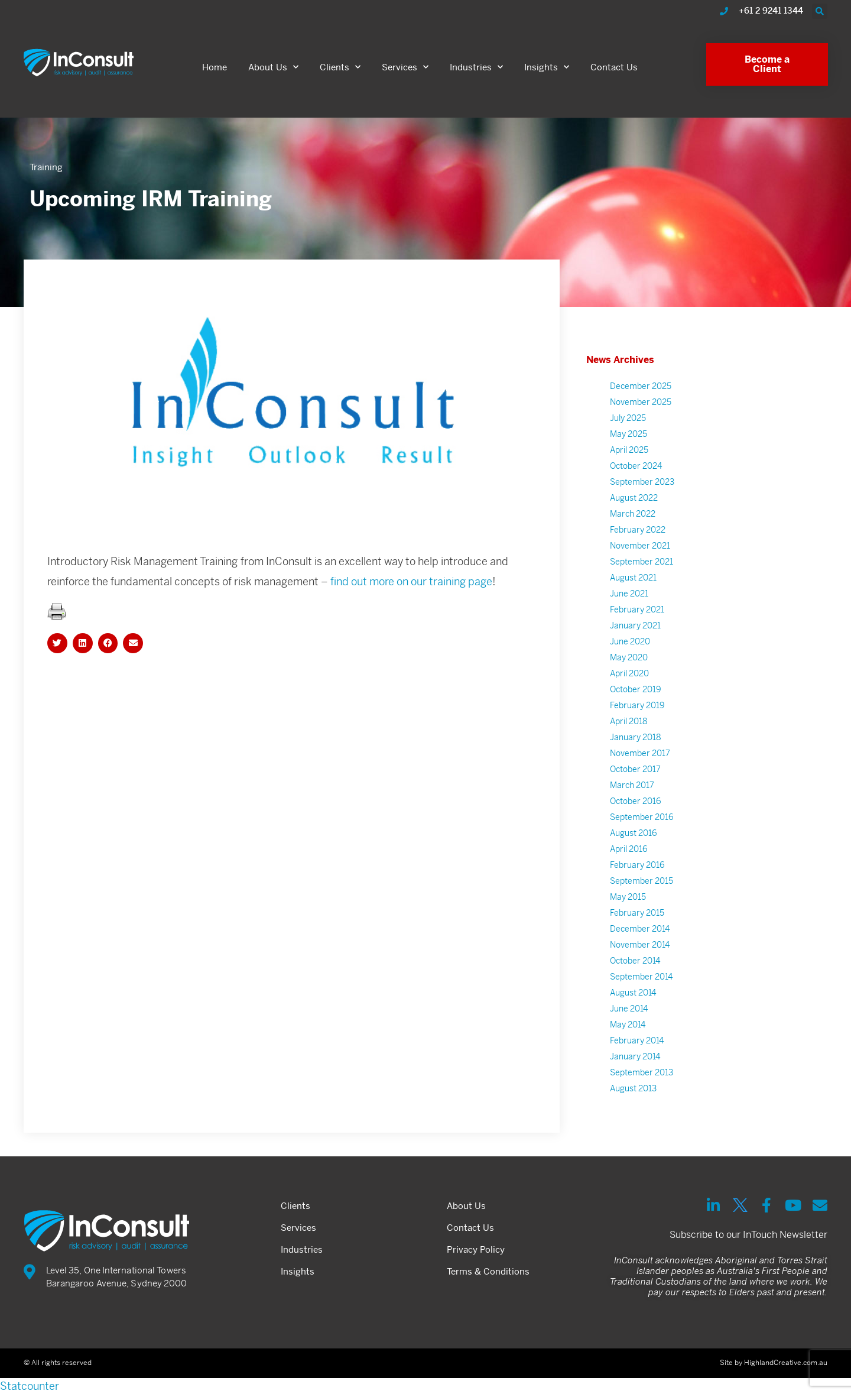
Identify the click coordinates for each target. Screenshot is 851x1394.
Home (214, 67)
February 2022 (637, 536)
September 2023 (642, 488)
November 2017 (640, 759)
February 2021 (637, 616)
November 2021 (640, 552)
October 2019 (635, 695)
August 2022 (634, 504)
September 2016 (642, 823)
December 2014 (640, 935)
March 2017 (632, 791)
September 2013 (641, 1079)
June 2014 (629, 1015)
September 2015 (641, 887)
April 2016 (629, 855)
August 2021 (633, 584)
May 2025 (628, 440)
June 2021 (629, 600)
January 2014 (635, 1063)
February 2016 (637, 871)
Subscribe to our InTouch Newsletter (748, 1234)
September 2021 (641, 568)
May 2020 (629, 664)
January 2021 (635, 632)
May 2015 (628, 903)
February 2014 (637, 1047)
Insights (546, 67)
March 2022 (632, 520)
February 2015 (637, 919)
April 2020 (629, 680)
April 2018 (629, 727)
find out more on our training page (411, 588)
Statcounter (29, 1386)
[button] (819, 11)
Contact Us (614, 67)
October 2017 (635, 775)
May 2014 (627, 1031)
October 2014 (635, 967)
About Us (273, 67)
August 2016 (633, 839)
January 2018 (635, 743)
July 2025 (628, 424)
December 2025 (640, 392)
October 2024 (636, 472)
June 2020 (630, 648)
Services (405, 67)
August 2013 (633, 1095)
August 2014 (633, 999)
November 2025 (640, 408)
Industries (476, 67)
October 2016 (635, 807)
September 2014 (641, 983)
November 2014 (640, 951)
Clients (340, 67)
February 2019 (637, 711)
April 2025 (629, 456)
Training (46, 167)
